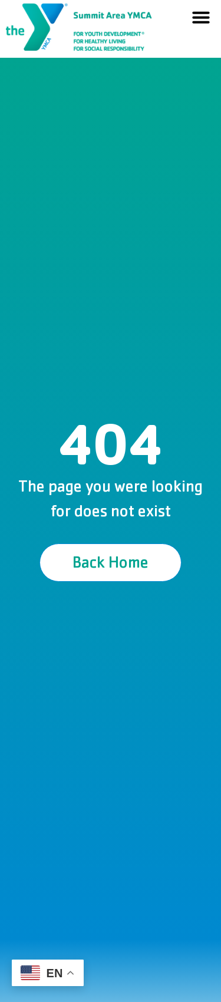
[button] (201, 17)
